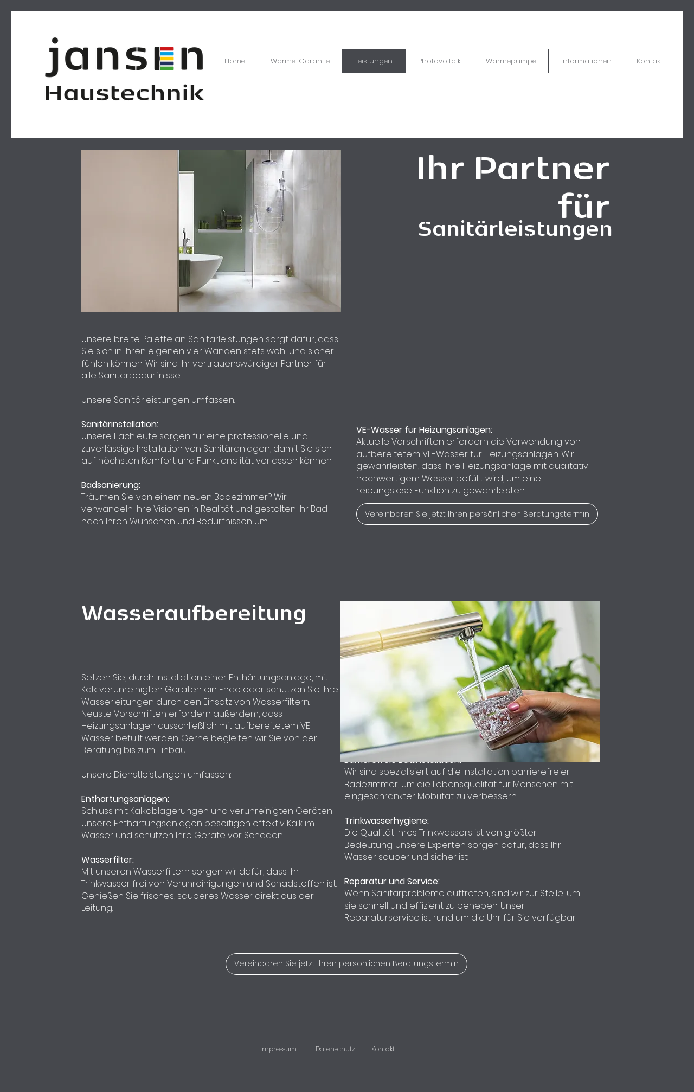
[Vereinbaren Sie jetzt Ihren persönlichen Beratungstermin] (477, 514)
